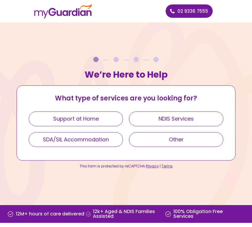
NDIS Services (176, 118)
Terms (167, 166)
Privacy (152, 166)
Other (176, 139)
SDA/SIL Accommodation (76, 139)
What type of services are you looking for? (126, 99)
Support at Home (76, 118)
